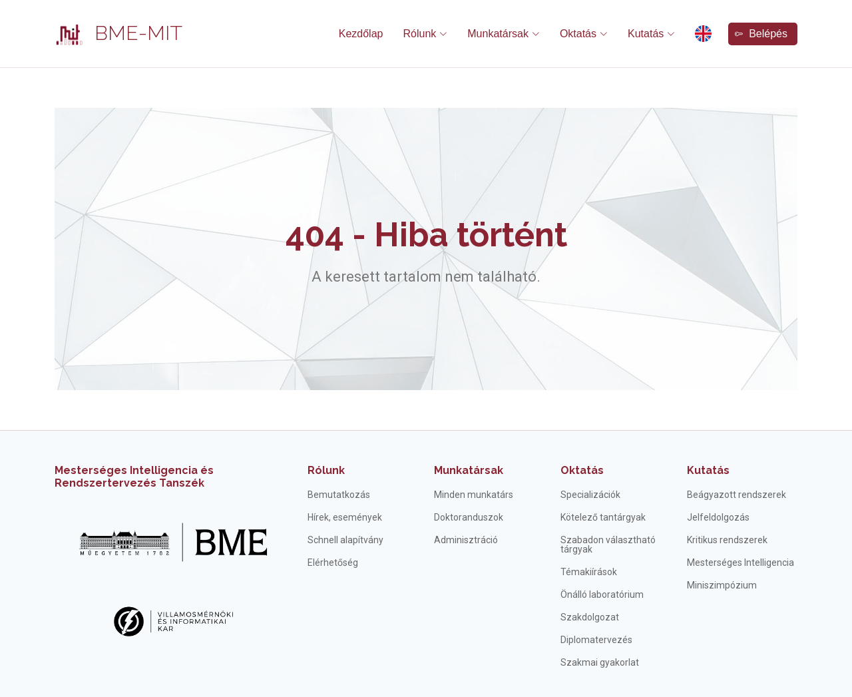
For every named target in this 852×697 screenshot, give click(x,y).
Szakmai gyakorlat (599, 662)
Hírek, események (345, 517)
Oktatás (582, 470)
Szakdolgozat (589, 617)
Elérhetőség (333, 562)
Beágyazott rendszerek (736, 494)
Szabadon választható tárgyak (608, 544)
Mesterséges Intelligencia (740, 562)
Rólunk (326, 470)
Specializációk (590, 494)
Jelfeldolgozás (718, 517)
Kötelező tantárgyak (603, 517)
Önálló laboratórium (602, 594)
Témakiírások (588, 572)
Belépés (761, 33)
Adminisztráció (466, 540)
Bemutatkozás (339, 494)
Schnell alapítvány (345, 540)
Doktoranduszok (468, 517)
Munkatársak (468, 470)
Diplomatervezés (596, 639)
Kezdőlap (361, 33)
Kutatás (708, 470)
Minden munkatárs (473, 494)
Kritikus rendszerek (727, 540)
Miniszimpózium (722, 585)
